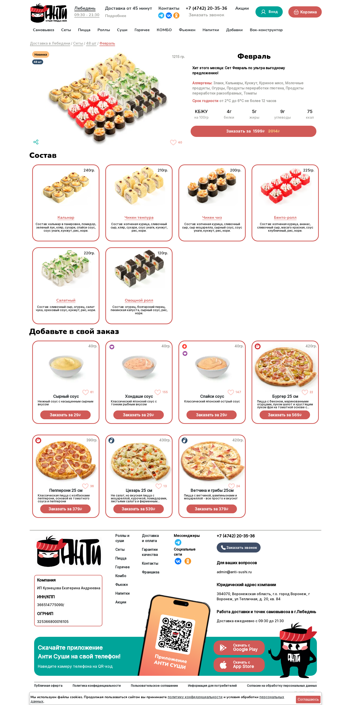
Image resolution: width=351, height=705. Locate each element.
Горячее (142, 30)
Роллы (104, 30)
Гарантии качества (150, 552)
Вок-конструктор (266, 30)
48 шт (91, 43)
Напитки (211, 30)
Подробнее (115, 16)
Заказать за (65, 414)
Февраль (107, 43)
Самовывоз (43, 30)
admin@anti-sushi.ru (234, 572)
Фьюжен (187, 30)
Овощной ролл (139, 300)
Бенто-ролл (285, 217)
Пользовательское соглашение (154, 685)
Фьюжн (121, 584)
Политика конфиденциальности (97, 685)
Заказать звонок (206, 15)
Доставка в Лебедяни (50, 43)
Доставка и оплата (150, 538)
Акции (242, 8)
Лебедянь (85, 8)
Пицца (84, 30)
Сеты (66, 30)
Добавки (234, 30)
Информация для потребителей (212, 685)
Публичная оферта (48, 685)
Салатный (66, 300)
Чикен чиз (212, 217)
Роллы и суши (122, 538)
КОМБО (164, 30)
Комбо (120, 576)
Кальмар (66, 217)
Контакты (168, 8)
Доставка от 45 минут (128, 8)
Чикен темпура (139, 217)
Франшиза (150, 572)
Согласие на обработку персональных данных (282, 685)
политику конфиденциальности (195, 697)
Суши (122, 30)
